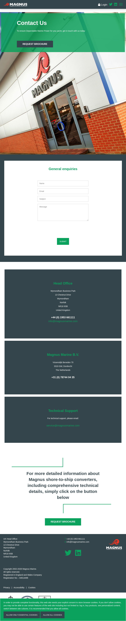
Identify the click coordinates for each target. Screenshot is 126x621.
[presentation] (63, 228)
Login (102, 4)
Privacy (6, 587)
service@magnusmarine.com (63, 425)
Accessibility (19, 587)
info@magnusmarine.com (63, 321)
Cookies (31, 587)
